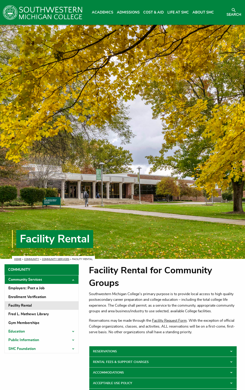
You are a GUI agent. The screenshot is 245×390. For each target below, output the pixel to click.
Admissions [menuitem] (128, 12)
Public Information (23, 340)
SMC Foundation (22, 349)
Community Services (55, 259)
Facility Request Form (169, 320)
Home (17, 259)
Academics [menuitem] (102, 12)
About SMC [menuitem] (203, 12)
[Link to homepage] (42, 12)
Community (31, 259)
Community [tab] (19, 269)
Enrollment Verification (27, 297)
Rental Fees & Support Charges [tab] (121, 362)
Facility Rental (20, 305)
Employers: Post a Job (26, 288)
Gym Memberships (23, 323)
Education (16, 331)
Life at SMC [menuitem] (178, 12)
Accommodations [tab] (108, 372)
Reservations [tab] (105, 351)
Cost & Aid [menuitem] (153, 12)
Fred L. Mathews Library (28, 314)
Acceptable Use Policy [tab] (112, 383)
